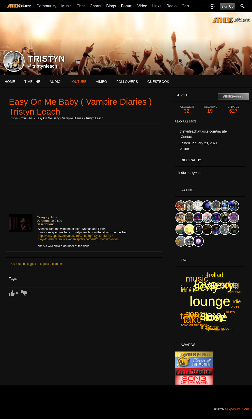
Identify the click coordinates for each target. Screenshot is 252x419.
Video (142, 6)
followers (127, 82)
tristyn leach (220, 329)
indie (206, 327)
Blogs (111, 6)
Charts (95, 6)
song (229, 284)
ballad (215, 274)
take (189, 316)
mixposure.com (237, 409)
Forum (126, 6)
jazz (186, 287)
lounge (210, 301)
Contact (186, 137)
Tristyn (13, 118)
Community (46, 6)
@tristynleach (42, 66)
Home (10, 82)
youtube (78, 82)
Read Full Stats (186, 121)
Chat (81, 6)
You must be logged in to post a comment (37, 264)
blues (235, 306)
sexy (212, 316)
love (205, 284)
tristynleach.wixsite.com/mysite (203, 131)
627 (233, 109)
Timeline (32, 82)
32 (186, 109)
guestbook (158, 82)
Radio (171, 6)
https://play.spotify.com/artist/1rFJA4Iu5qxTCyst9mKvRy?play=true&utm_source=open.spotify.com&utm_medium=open (78, 237)
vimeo (101, 82)
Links (156, 6)
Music (66, 6)
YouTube (26, 118)
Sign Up (227, 6)
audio (55, 82)
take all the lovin (194, 325)
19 (210, 109)
